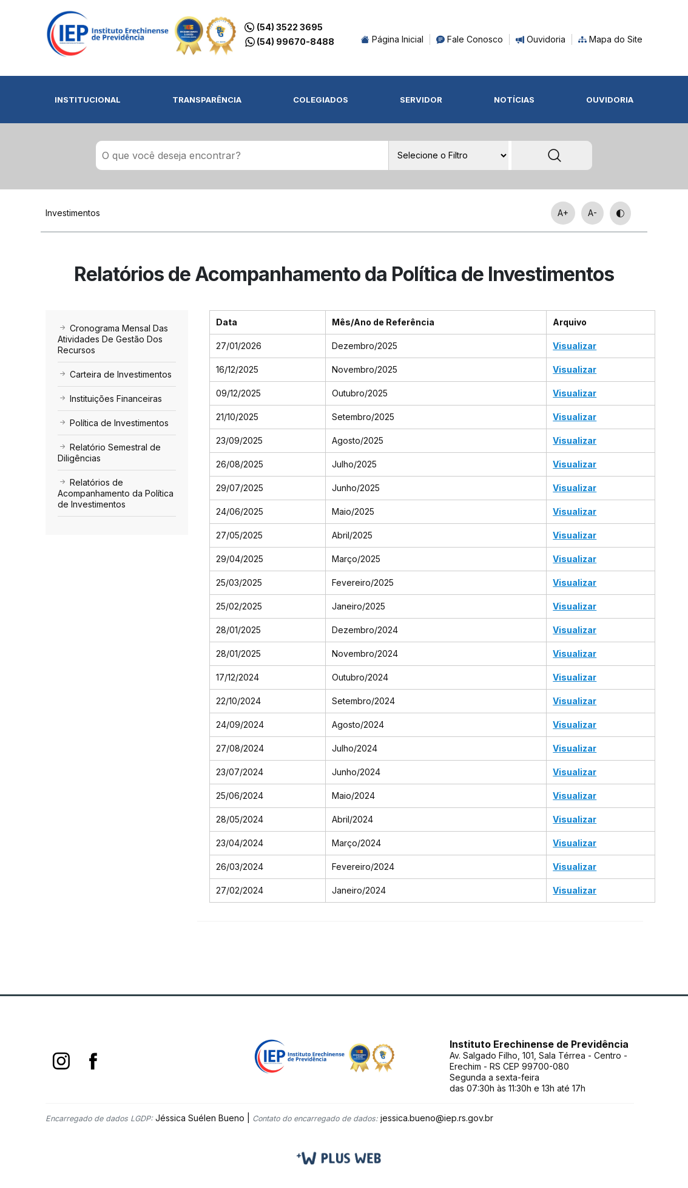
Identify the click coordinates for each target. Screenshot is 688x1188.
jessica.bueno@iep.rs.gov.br (436, 1118)
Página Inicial (392, 39)
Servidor (421, 99)
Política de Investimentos (113, 423)
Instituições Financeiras (110, 399)
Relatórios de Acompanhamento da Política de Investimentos (116, 494)
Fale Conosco (469, 39)
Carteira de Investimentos (115, 375)
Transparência (206, 99)
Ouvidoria (540, 39)
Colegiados (320, 99)
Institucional (88, 99)
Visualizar (574, 346)
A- (592, 213)
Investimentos (73, 213)
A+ (563, 213)
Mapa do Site (610, 39)
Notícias (514, 99)
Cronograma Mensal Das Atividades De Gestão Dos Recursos (113, 340)
